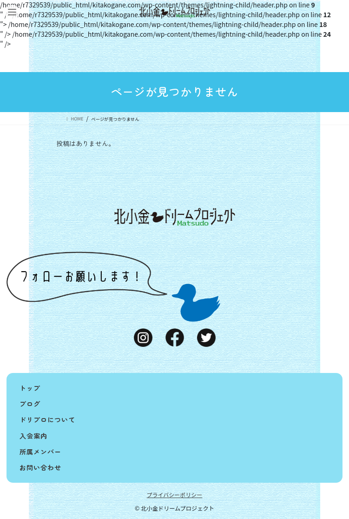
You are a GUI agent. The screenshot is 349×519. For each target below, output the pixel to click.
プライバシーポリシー (175, 495)
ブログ (30, 403)
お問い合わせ (40, 467)
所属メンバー (40, 451)
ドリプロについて (47, 419)
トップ (30, 388)
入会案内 (33, 435)
